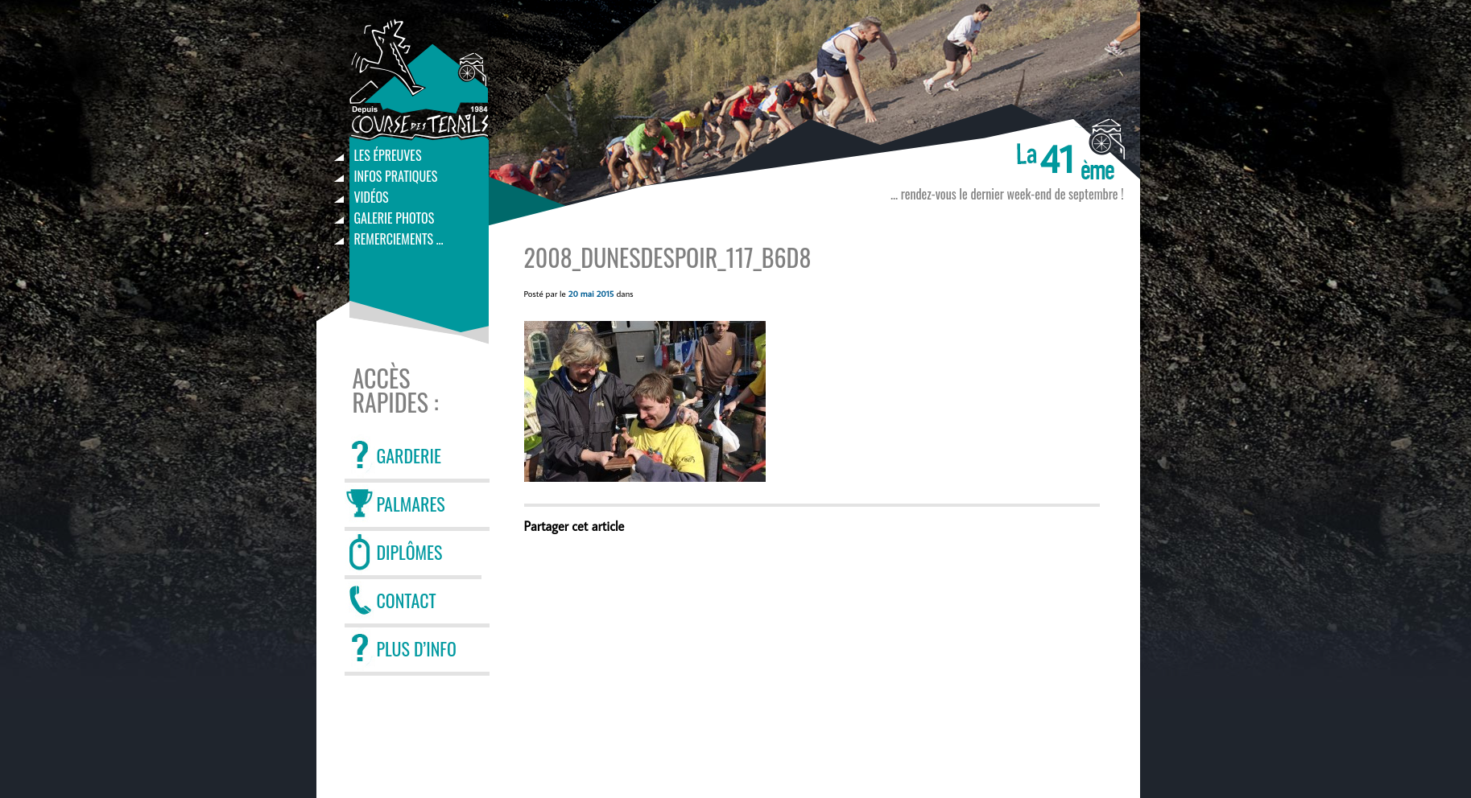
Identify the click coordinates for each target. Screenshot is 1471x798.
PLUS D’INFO (417, 648)
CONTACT (406, 600)
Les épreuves (388, 155)
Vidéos (371, 197)
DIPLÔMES (410, 552)
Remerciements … (399, 239)
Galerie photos (394, 218)
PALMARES (411, 503)
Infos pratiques (396, 176)
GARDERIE (409, 455)
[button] (645, 401)
